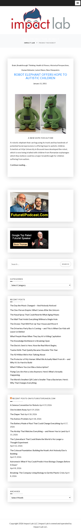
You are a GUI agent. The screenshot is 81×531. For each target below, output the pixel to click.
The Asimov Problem (19, 419)
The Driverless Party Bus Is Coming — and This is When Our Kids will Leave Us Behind (40, 330)
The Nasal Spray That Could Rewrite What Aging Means (34, 314)
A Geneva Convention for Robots (24, 405)
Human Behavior (27, 70)
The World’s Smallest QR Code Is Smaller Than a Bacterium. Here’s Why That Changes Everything (39, 381)
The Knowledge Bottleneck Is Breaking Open (30, 341)
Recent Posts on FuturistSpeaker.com (33, 398)
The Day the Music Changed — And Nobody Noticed (33, 305)
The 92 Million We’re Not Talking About (27, 354)
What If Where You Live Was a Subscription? (29, 367)
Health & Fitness (42, 65)
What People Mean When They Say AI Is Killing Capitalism (35, 336)
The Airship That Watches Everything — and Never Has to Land (37, 431)
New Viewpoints (53, 70)
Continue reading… (19, 165)
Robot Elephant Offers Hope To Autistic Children (40, 76)
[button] (77, 3)
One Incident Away (18, 409)
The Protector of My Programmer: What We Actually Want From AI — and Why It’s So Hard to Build (40, 361)
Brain (14, 65)
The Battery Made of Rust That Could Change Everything (35, 423)
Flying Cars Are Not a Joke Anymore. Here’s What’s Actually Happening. (36, 373)
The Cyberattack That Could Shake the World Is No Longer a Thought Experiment (36, 441)
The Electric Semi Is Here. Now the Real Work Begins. (33, 345)
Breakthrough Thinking (26, 65)
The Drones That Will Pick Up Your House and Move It (34, 324)
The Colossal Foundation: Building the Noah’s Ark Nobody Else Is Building (38, 452)
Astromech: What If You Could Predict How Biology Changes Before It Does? (40, 463)
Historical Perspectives (59, 65)
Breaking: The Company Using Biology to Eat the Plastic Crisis (37, 472)
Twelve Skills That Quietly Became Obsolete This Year (34, 350)
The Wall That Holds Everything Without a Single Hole (33, 319)
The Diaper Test (17, 414)
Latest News (40, 70)
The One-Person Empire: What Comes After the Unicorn (34, 310)
